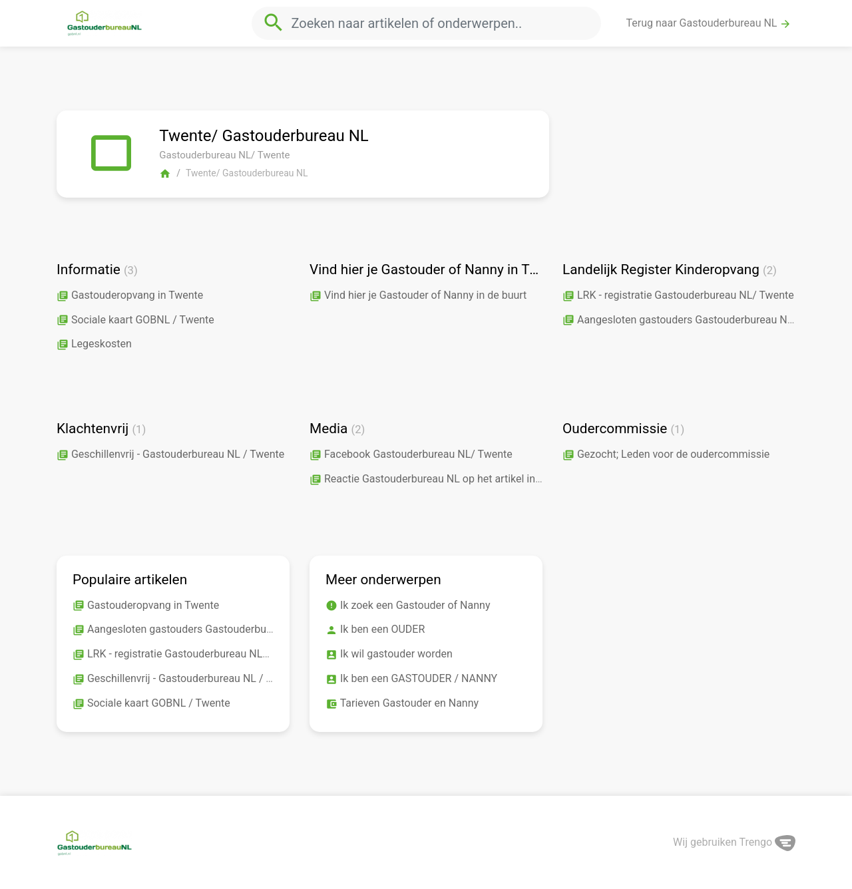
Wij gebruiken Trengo (734, 842)
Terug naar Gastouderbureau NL (709, 23)
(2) (770, 270)
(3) (131, 270)
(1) (139, 429)
